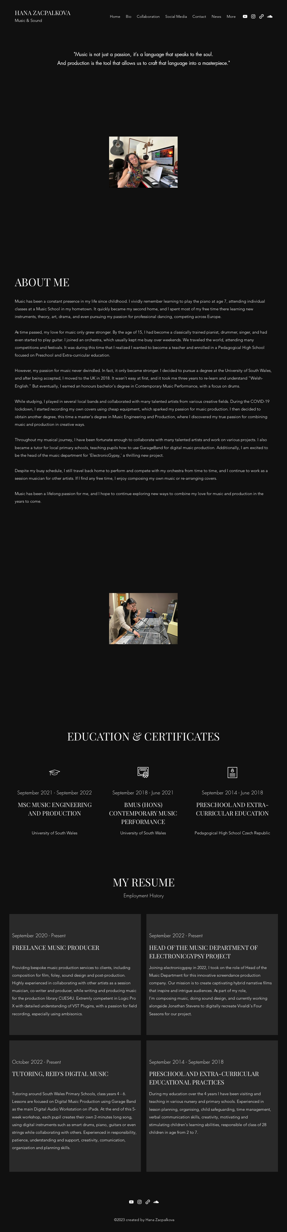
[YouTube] (245, 16)
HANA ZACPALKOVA (42, 12)
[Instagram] (253, 16)
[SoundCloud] (269, 16)
